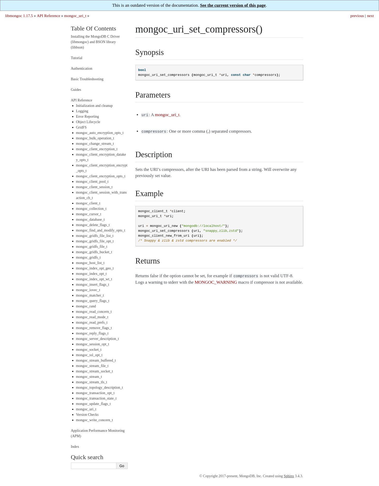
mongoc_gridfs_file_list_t (95, 236)
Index (75, 447)
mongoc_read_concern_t (94, 312)
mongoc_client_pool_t (92, 182)
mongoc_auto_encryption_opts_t (100, 133)
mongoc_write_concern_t (94, 420)
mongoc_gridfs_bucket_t (94, 252)
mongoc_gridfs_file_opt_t (95, 241)
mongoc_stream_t (89, 377)
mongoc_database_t (90, 219)
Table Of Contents (93, 28)
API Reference (48, 15)
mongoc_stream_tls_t (91, 382)
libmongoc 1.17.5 (19, 15)
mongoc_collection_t (91, 209)
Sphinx (289, 476)
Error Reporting (87, 116)
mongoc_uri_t (75, 15)
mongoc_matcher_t (90, 295)
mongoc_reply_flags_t (92, 333)
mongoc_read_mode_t (92, 317)
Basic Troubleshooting (87, 79)
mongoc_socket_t (89, 350)
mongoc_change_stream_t (95, 144)
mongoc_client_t (88, 203)
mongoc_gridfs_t (88, 257)
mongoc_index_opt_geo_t (95, 268)
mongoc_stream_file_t (92, 366)
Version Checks (87, 415)
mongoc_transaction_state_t (96, 398)
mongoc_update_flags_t (93, 404)
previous (357, 15)
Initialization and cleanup (94, 106)
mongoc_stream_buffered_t (96, 360)
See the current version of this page (233, 5)
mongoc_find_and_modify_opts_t (100, 230)
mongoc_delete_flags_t (93, 225)
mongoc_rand (86, 306)
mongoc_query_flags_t (92, 301)
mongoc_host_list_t (90, 263)
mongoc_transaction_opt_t (95, 393)
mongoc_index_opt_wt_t (94, 279)
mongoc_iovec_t (88, 290)
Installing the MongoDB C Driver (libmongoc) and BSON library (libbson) (95, 42)
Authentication (81, 68)
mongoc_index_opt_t (91, 274)
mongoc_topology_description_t (99, 387)
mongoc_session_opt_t (92, 344)
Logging (82, 111)
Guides (76, 90)
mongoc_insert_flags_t (92, 284)
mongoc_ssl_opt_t (89, 355)
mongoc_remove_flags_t (94, 328)
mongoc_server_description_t (97, 339)
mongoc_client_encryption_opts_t (100, 176)
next (370, 15)
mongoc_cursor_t (88, 214)
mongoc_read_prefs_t (92, 322)
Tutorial (77, 58)
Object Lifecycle (88, 122)
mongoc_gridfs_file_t (91, 247)
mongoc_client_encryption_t (97, 149)
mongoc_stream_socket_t (94, 371)
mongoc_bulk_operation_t (95, 138)
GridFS (81, 127)
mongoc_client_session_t (94, 187)
